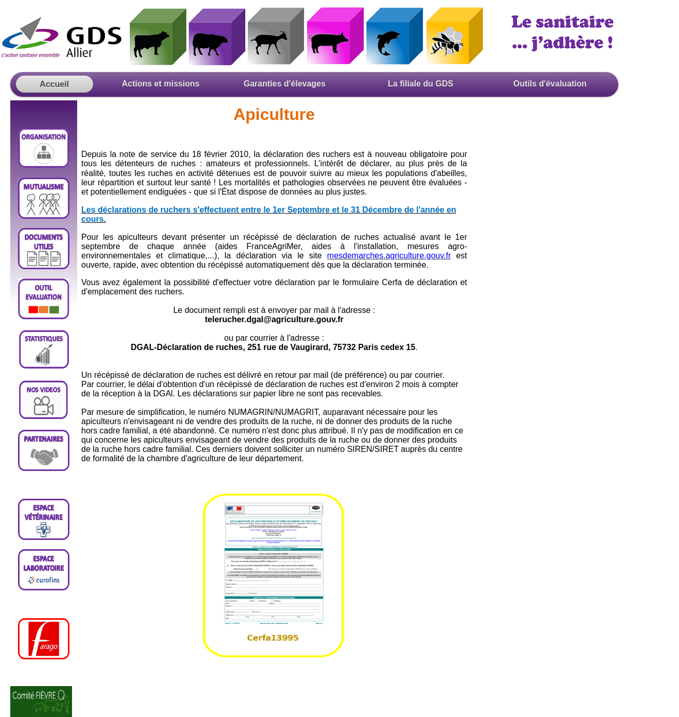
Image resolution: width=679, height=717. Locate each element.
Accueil (54, 84)
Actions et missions (155, 83)
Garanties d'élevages (286, 83)
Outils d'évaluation (548, 83)
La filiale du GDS (420, 83)
